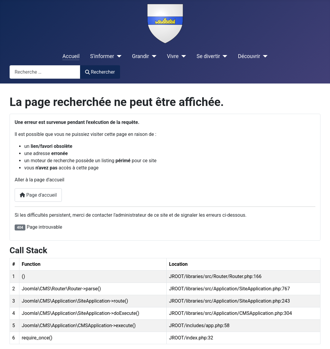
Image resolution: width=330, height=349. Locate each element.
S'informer (102, 56)
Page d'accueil (38, 195)
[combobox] (45, 72)
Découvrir (249, 56)
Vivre (173, 56)
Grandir (140, 56)
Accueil (70, 56)
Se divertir (208, 56)
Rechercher (100, 72)
